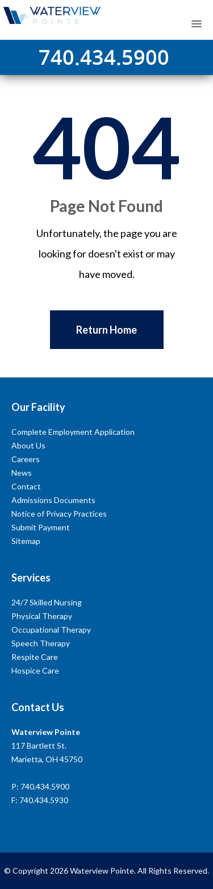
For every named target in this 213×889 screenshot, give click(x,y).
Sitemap (25, 541)
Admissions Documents (53, 500)
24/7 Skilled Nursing (46, 602)
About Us (28, 445)
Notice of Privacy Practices (59, 513)
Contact (26, 486)
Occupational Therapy (51, 629)
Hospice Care (35, 670)
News (21, 472)
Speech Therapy (40, 643)
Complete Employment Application (73, 432)
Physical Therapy (41, 616)
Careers (25, 459)
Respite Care (34, 657)
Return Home (106, 329)
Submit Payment (40, 527)
